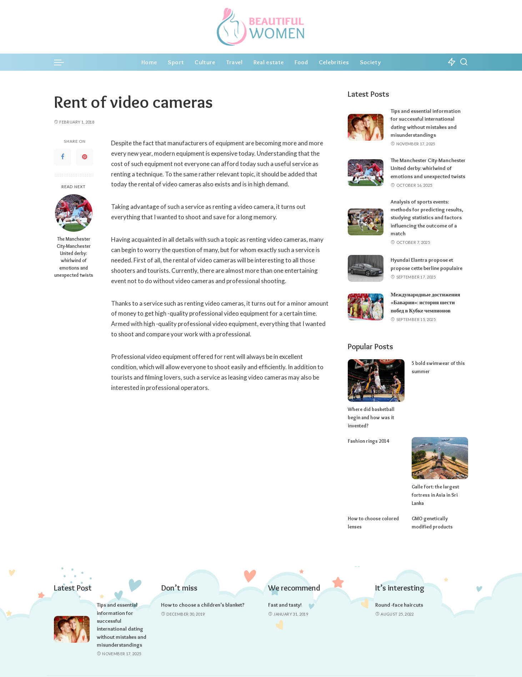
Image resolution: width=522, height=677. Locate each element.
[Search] (464, 62)
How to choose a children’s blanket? (203, 587)
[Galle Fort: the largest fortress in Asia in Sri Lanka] (440, 449)
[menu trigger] (62, 62)
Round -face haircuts (399, 587)
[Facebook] (62, 157)
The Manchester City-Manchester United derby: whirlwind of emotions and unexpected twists (73, 256)
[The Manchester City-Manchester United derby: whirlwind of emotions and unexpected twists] (73, 213)
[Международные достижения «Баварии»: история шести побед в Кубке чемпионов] (365, 307)
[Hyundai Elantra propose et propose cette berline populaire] (365, 268)
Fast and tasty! (285, 587)
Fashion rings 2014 (367, 432)
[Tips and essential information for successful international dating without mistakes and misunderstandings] (365, 127)
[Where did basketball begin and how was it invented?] (376, 380)
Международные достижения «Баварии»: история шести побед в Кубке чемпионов (425, 302)
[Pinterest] (84, 157)
